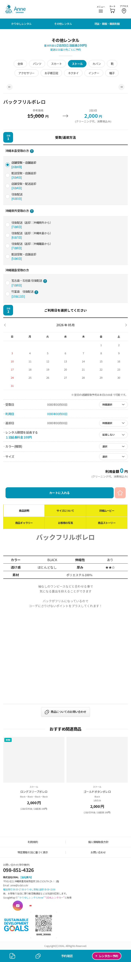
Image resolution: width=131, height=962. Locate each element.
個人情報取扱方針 (98, 842)
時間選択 (107, 404)
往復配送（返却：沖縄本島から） (31, 235)
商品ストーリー (106, 523)
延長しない (108, 434)
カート (112, 9)
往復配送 (16, 196)
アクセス (124, 8)
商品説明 (24, 511)
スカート (56, 64)
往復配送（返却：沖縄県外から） (31, 224)
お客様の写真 (65, 523)
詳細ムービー (106, 511)
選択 (104, 446)
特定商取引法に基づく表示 (33, 852)
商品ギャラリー (24, 523)
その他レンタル (63, 24)
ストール (77, 64)
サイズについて (65, 511)
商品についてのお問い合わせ (68, 712)
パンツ (37, 64)
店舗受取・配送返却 (23, 186)
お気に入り (120, 492)
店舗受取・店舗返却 (23, 164)
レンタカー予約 (106, 956)
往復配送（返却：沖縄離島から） (31, 246)
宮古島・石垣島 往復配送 (29, 282)
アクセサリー (26, 73)
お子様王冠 (51, 73)
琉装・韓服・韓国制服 (107, 24)
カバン (96, 64)
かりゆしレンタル (21, 24)
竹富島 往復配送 (24, 293)
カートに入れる (59, 493)
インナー (93, 73)
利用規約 (33, 842)
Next (121, 87)
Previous (10, 87)
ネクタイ (73, 73)
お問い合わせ (98, 852)
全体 (20, 64)
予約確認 (67, 956)
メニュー (101, 8)
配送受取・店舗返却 (23, 175)
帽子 (112, 73)
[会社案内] (26, 877)
